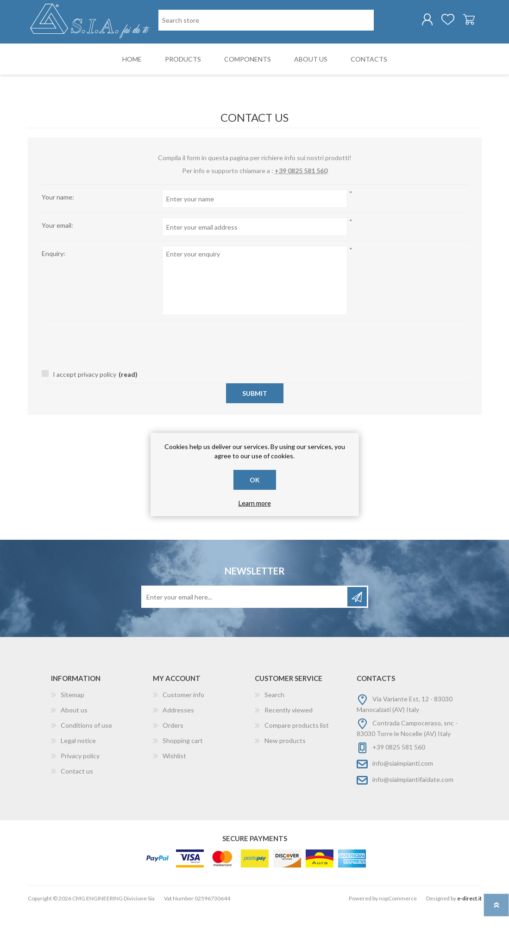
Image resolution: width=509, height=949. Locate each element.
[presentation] (254, 376)
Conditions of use (86, 763)
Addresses (178, 748)
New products (285, 778)
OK (255, 480)
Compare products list (296, 763)
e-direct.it (469, 936)
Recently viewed (288, 748)
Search (274, 733)
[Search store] (206, 59)
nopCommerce (398, 936)
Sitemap (72, 733)
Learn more (255, 503)
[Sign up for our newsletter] (245, 634)
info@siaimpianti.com (402, 801)
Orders (173, 763)
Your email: (57, 263)
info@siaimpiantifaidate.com (412, 817)
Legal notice (78, 778)
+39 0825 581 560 (301, 208)
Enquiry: (53, 291)
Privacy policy (80, 794)
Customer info (183, 733)
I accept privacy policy (84, 412)
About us (74, 748)
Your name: (58, 235)
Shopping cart (459, 22)
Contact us (77, 809)
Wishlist (174, 794)
